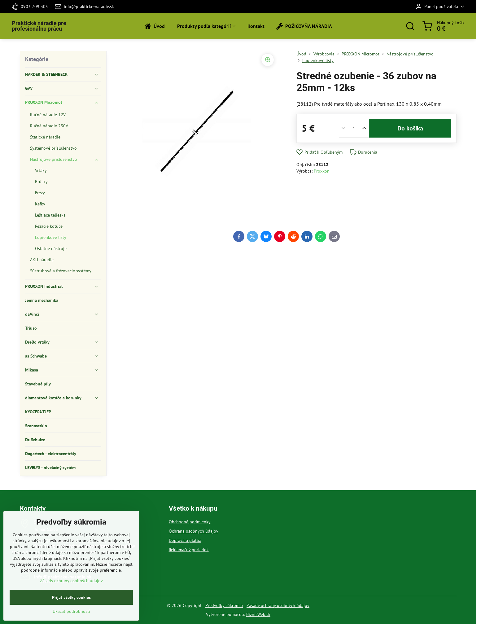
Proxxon (322, 171)
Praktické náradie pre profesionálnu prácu (39, 26)
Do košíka (410, 128)
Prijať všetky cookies (71, 616)
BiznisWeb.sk (258, 614)
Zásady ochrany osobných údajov (278, 605)
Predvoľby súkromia (224, 605)
